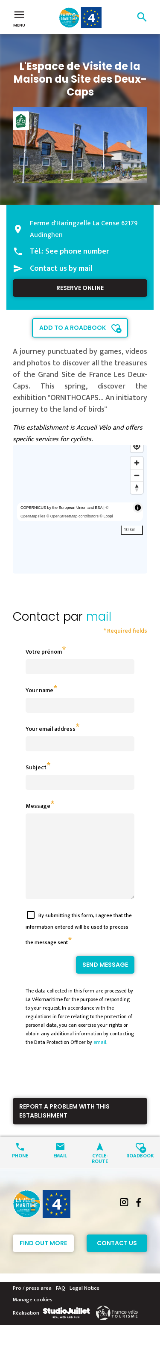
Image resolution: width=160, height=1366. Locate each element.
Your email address (51, 729)
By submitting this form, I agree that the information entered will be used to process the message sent (79, 944)
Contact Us (117, 1258)
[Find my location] (137, 446)
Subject (36, 767)
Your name (39, 690)
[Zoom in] (137, 463)
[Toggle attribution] (138, 507)
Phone (20, 1170)
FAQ (60, 1303)
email (99, 1057)
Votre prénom (44, 652)
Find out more (43, 1258)
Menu (19, 18)
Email (60, 1170)
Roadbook (140, 1170)
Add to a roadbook (72, 327)
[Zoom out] (137, 475)
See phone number (77, 251)
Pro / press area (32, 1303)
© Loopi (106, 516)
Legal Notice (84, 1303)
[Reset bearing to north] (137, 487)
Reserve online (80, 288)
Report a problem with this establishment (64, 1126)
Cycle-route (100, 1173)
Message (38, 806)
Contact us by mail (61, 268)
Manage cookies (32, 1315)
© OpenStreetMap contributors (73, 516)
